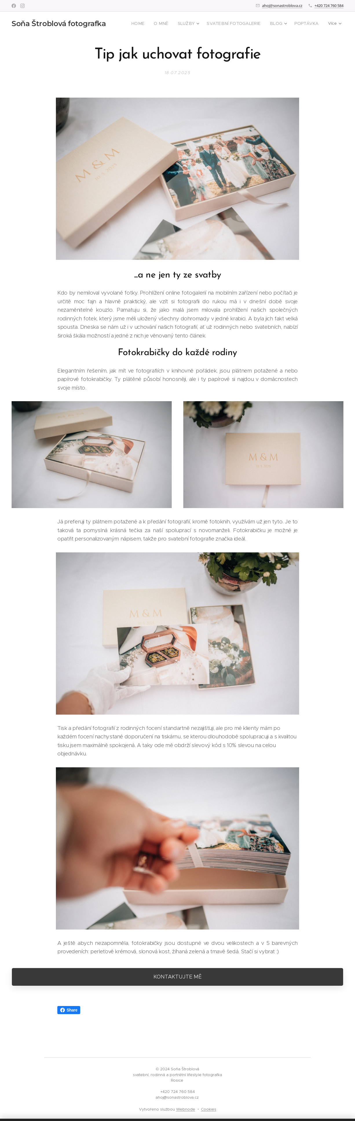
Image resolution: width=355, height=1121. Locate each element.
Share (68, 1010)
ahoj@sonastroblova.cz (282, 5)
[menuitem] (152, 23)
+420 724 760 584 (328, 5)
